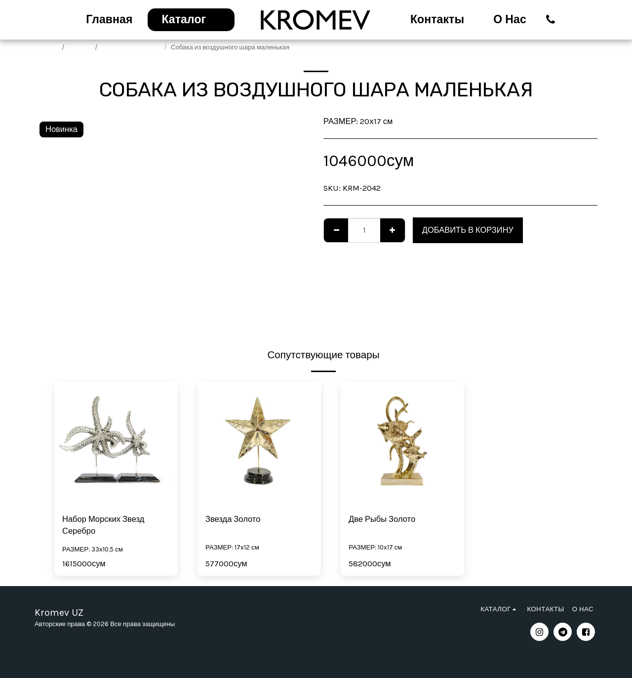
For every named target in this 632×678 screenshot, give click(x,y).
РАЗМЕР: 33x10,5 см (92, 549)
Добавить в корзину (468, 230)
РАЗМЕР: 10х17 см (375, 547)
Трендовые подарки (131, 47)
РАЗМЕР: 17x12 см (232, 547)
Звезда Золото (232, 519)
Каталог (80, 47)
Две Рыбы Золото (382, 519)
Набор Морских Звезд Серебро (103, 525)
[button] (551, 19)
